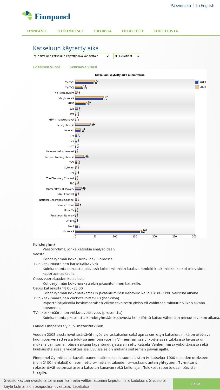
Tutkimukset (70, 30)
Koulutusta (165, 30)
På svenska (181, 5)
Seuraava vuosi (83, 66)
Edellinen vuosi (46, 66)
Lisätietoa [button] (81, 386)
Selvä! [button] (196, 384)
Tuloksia (102, 30)
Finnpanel (37, 30)
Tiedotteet (132, 30)
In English (205, 5)
